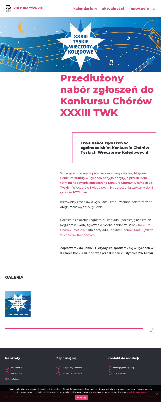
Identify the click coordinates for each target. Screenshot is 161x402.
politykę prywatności (138, 392)
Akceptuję (81, 397)
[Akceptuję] (157, 393)
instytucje (139, 9)
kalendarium (85, 9)
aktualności (113, 9)
